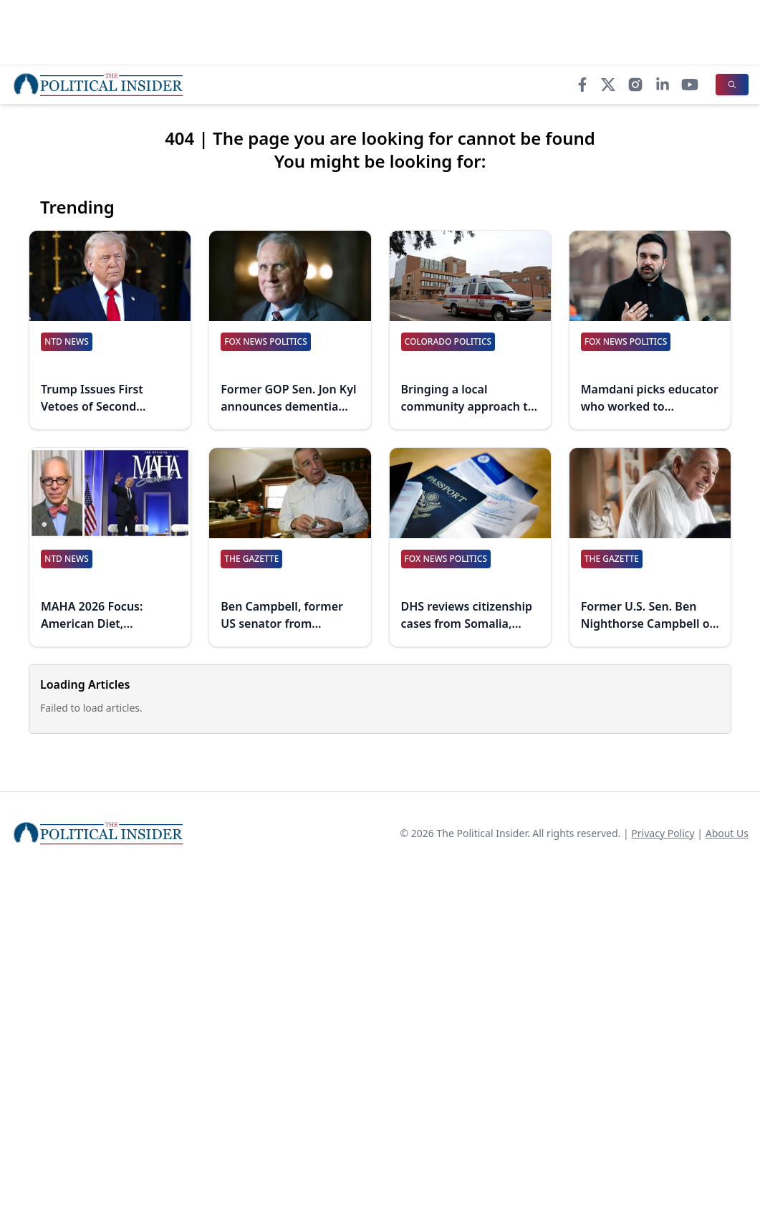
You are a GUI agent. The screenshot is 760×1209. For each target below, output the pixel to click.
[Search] (732, 84)
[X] (608, 84)
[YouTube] (689, 84)
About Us (727, 833)
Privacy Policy (662, 833)
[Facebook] (582, 84)
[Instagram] (635, 84)
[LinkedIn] (662, 84)
